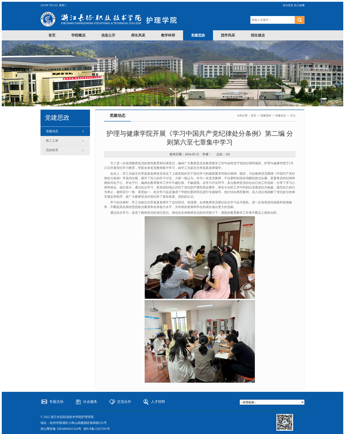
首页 (51, 35)
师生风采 (138, 35)
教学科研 (168, 35)
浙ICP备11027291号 (96, 428)
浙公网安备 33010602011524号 (60, 428)
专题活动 (56, 401)
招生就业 (258, 35)
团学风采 (228, 35)
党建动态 (52, 131)
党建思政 (198, 35)
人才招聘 (158, 401)
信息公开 (108, 35)
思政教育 (52, 150)
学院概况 (78, 35)
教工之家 (52, 140)
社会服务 (90, 401)
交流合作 (124, 401)
